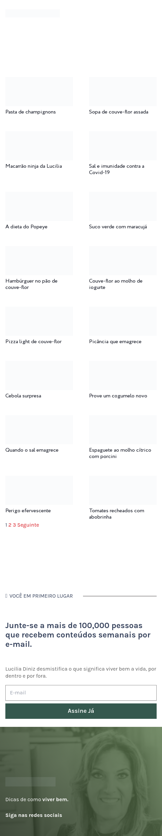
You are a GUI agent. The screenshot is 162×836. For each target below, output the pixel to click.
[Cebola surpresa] (39, 365)
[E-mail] (81, 693)
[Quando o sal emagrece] (39, 419)
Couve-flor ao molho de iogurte (116, 284)
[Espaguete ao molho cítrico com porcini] (123, 419)
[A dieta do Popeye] (39, 196)
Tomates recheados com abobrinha (116, 514)
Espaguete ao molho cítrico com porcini (120, 453)
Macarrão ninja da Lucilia (33, 166)
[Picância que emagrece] (123, 311)
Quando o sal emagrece (32, 450)
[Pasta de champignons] (39, 81)
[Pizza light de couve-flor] (39, 311)
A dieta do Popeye (26, 227)
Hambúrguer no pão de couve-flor (31, 284)
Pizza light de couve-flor (33, 342)
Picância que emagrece (115, 342)
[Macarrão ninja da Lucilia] (39, 136)
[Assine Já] (81, 711)
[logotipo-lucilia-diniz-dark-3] (32, 13)
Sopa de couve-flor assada (118, 112)
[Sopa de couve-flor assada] (123, 81)
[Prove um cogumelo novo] (123, 365)
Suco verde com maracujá (118, 227)
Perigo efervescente (28, 511)
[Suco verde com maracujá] (123, 196)
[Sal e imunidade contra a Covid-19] (123, 136)
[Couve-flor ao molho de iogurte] (123, 250)
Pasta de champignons (30, 112)
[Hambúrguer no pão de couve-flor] (39, 250)
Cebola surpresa (23, 396)
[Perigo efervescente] (39, 480)
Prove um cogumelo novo (118, 396)
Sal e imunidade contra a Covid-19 (116, 169)
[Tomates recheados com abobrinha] (123, 480)
